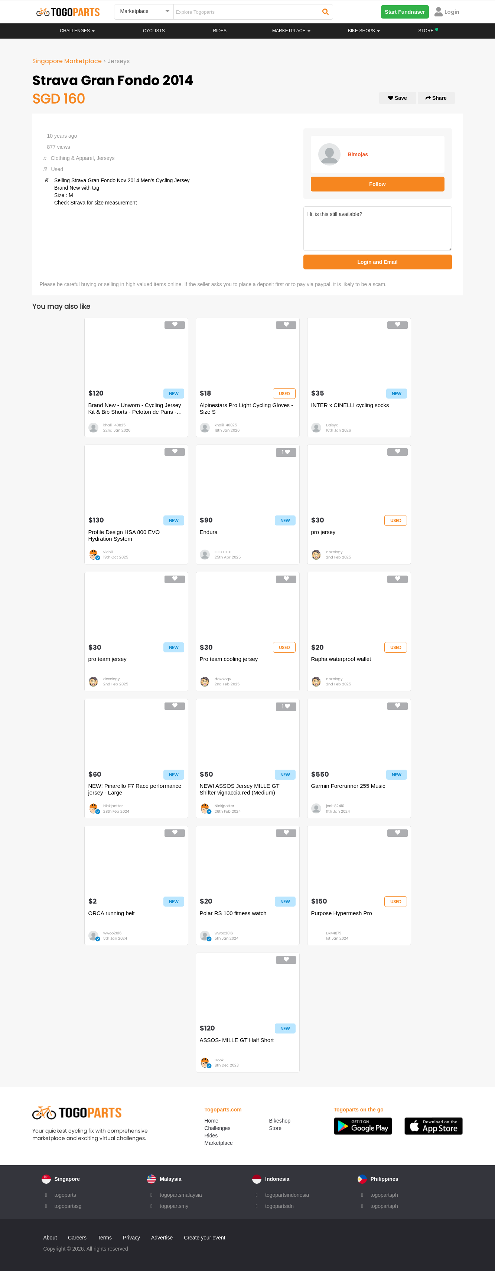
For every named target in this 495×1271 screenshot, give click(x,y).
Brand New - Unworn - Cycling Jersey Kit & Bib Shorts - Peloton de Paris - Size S (134, 408)
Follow (377, 184)
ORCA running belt (111, 913)
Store (275, 1128)
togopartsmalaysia (181, 1195)
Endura (209, 532)
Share (436, 98)
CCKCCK (223, 552)
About (50, 1238)
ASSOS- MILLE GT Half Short (237, 1040)
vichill (108, 552)
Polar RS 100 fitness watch (233, 913)
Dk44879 (333, 933)
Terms (105, 1238)
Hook (219, 1060)
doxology (334, 552)
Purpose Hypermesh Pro (341, 913)
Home (211, 1121)
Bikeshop (280, 1121)
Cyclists (154, 30)
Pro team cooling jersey (229, 659)
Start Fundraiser (405, 12)
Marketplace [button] (291, 30)
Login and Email (377, 262)
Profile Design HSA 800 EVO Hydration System (124, 535)
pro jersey (323, 532)
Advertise (162, 1238)
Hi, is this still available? (377, 228)
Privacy (131, 1238)
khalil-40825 (114, 425)
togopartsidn (279, 1206)
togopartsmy (174, 1206)
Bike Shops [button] (364, 30)
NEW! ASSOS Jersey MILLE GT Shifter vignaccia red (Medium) (240, 789)
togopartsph (384, 1195)
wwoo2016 (112, 933)
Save (397, 98)
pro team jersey (107, 659)
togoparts (65, 1195)
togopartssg (68, 1206)
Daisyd (332, 425)
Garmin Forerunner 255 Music (348, 786)
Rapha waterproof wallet (341, 659)
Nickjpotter (113, 806)
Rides (220, 30)
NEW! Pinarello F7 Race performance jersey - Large (135, 789)
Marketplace (219, 1143)
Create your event (204, 1238)
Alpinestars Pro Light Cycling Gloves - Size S (246, 408)
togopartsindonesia (287, 1195)
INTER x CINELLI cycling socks (350, 405)
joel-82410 (335, 806)
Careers (77, 1238)
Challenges (77, 30)
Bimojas (358, 154)
